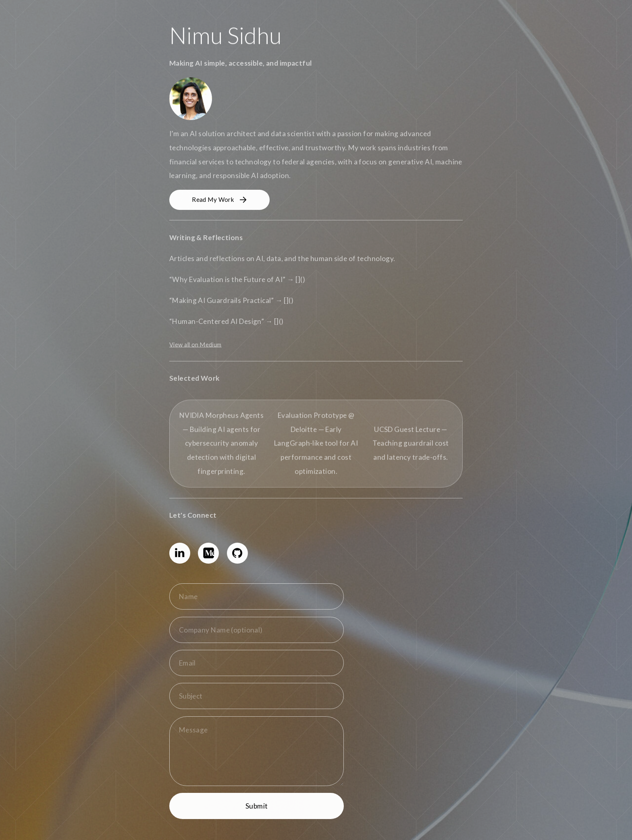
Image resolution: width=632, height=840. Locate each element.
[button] (219, 200)
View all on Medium (195, 344)
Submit (256, 806)
